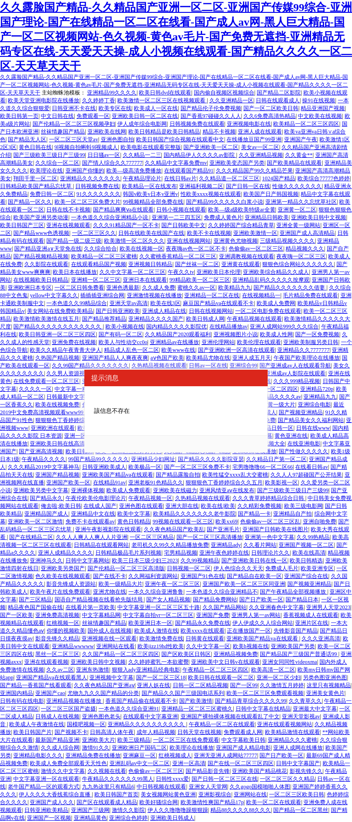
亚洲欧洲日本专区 (30, 287)
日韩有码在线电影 (22, 701)
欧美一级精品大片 (121, 584)
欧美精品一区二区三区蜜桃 (104, 256)
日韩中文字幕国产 (298, 763)
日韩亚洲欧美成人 (104, 467)
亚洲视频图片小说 (236, 334)
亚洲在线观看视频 (46, 662)
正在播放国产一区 (249, 631)
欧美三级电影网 (303, 506)
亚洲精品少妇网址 (153, 459)
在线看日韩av (311, 467)
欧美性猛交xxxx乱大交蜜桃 (235, 475)
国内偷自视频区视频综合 (224, 92)
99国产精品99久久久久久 (98, 459)
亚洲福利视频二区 (201, 186)
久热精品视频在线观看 (159, 365)
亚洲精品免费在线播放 (93, 755)
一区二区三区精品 (152, 537)
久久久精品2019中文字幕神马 (43, 467)
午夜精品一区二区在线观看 (222, 724)
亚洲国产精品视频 (57, 475)
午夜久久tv (181, 272)
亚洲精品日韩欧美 (267, 217)
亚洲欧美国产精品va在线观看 (117, 475)
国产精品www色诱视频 (41, 233)
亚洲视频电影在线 (249, 124)
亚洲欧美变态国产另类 (236, 163)
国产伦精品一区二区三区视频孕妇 (74, 124)
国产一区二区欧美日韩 (270, 108)
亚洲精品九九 (319, 397)
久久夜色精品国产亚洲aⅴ (104, 685)
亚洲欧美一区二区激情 (35, 521)
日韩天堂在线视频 (199, 732)
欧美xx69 (226, 521)
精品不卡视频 (219, 131)
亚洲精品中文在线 (93, 514)
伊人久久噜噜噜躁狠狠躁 (178, 810)
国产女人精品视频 (168, 599)
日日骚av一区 (104, 155)
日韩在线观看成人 (278, 100)
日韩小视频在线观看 (181, 209)
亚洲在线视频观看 (68, 225)
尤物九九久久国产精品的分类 (103, 693)
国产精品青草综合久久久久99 (250, 701)
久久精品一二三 (142, 155)
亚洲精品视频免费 (236, 654)
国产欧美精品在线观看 (294, 163)
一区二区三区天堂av (73, 139)
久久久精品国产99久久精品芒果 (254, 170)
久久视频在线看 (107, 771)
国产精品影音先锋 (208, 771)
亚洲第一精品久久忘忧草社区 (301, 202)
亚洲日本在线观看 (145, 280)
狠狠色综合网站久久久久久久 (298, 264)
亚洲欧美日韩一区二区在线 (145, 116)
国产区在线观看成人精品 (107, 802)
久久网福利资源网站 (153, 576)
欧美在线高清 (308, 553)
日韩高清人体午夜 (112, 732)
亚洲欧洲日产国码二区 (139, 747)
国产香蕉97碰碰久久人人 (211, 116)
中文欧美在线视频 (320, 116)
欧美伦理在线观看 (259, 342)
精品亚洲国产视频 (323, 108)
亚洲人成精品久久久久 (65, 553)
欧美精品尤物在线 (208, 358)
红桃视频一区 (62, 623)
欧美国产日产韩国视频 (270, 194)
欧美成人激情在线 (156, 631)
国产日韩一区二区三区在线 (225, 779)
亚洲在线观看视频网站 (284, 724)
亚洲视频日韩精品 (150, 264)
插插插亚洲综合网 (102, 295)
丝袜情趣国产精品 (63, 131)
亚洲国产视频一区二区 (306, 545)
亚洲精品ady (226, 545)
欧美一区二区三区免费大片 (88, 202)
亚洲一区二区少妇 (279, 677)
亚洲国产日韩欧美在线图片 (275, 529)
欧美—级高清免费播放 (133, 170)
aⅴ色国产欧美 (166, 358)
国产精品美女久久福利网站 (311, 420)
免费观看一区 (93, 116)
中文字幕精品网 (101, 615)
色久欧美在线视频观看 (62, 576)
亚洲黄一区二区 (297, 209)
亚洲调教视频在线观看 (246, 256)
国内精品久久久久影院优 (176, 326)
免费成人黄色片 (223, 217)
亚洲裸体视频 (87, 490)
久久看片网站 (259, 545)
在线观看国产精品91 (189, 170)
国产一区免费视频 (317, 334)
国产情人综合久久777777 (112, 163)
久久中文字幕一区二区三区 (132, 272)
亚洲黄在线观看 (240, 264)
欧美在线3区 (165, 303)
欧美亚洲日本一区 (150, 623)
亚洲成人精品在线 (164, 311)
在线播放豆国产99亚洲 (253, 139)
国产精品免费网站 (215, 599)
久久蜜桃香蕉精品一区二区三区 (177, 256)
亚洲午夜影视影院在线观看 (108, 529)
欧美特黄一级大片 (273, 404)
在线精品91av (109, 482)
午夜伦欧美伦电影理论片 (96, 498)
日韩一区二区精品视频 (200, 685)
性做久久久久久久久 (297, 186)
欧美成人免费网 (276, 303)
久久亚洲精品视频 (261, 155)
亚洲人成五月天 (251, 358)
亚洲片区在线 (311, 623)
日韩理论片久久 (270, 553)
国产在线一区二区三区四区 (241, 763)
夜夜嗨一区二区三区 (301, 256)
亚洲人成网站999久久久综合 (284, 326)
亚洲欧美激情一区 (255, 233)
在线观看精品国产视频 (98, 264)
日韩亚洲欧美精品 (46, 810)
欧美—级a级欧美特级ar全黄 (241, 209)
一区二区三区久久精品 (287, 779)
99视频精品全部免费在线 (153, 202)
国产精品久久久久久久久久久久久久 (58, 326)
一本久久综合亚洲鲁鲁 (155, 592)
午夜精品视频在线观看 (254, 319)
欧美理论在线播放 (192, 747)
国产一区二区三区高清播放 (209, 537)
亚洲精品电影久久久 (38, 755)
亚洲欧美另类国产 (63, 568)
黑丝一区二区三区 (57, 654)
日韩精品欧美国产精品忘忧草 (36, 186)
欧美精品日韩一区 (271, 428)
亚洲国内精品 (16, 693)
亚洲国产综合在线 (306, 576)
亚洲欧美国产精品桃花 (259, 771)
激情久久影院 (128, 810)
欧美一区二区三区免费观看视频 (264, 693)
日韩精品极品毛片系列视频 (128, 553)
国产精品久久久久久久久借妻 (289, 287)
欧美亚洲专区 (317, 568)
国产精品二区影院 (279, 92)
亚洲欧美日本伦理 (219, 272)
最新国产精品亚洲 (57, 740)
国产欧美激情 (195, 701)
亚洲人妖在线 (153, 685)
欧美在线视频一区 (142, 248)
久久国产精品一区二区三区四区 (120, 654)
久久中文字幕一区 (208, 646)
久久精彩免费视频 (259, 506)
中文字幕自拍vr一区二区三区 (158, 615)
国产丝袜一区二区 (197, 264)
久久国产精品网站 (225, 607)
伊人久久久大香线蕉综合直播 (55, 794)
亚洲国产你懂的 (85, 170)
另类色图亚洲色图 (325, 677)
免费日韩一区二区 (52, 194)
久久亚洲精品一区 (231, 100)
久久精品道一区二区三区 (229, 178)
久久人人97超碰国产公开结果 (306, 475)
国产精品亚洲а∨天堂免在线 (47, 248)
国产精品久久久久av (276, 397)
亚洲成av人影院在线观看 (295, 373)
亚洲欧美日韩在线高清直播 (63, 443)
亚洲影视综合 (214, 794)
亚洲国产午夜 (300, 139)
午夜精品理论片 (142, 178)
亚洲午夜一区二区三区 (172, 584)
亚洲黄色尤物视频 (236, 241)
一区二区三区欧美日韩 (296, 794)
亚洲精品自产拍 (292, 514)
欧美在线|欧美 (218, 506)
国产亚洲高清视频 (41, 451)
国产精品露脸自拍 (178, 475)
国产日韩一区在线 (248, 186)
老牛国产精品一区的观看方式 (43, 786)
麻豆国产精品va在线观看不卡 (218, 303)
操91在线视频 (318, 100)
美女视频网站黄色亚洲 (168, 794)
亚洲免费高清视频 (57, 615)
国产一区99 (244, 685)
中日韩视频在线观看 (161, 786)
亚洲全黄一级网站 (298, 225)
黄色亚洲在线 (291, 436)
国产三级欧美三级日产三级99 (49, 155)
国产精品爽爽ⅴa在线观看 (123, 209)
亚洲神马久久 (46, 560)
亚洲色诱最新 (122, 287)
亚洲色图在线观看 (141, 506)
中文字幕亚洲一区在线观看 (46, 779)
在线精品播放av (228, 326)
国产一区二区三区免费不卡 (197, 467)
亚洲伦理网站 (218, 342)
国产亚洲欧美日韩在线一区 (254, 560)
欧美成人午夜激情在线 (36, 724)
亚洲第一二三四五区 (176, 217)
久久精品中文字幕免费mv (176, 163)
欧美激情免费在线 (161, 638)
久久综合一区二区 (57, 163)
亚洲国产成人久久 (52, 802)
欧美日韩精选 (306, 560)
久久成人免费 (158, 287)
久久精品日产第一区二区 (276, 459)
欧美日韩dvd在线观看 (165, 92)
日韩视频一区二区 (189, 568)
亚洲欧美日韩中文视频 (318, 217)
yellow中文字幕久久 (54, 295)
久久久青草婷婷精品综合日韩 (268, 498)
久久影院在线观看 (46, 264)
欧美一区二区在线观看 (273, 802)
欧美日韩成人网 (205, 319)
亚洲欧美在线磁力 (175, 490)
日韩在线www (313, 428)
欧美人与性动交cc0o (123, 342)
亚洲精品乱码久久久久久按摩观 (270, 280)
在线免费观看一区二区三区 (46, 381)
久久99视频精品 (200, 560)
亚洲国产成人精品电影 (243, 747)
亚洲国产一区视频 (49, 818)
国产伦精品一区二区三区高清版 (126, 568)
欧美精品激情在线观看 (292, 732)
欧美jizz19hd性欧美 (161, 646)
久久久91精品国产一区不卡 (126, 225)
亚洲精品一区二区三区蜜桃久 (197, 708)
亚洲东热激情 (92, 669)
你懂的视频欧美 (66, 631)
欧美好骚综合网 (158, 802)
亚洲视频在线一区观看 (109, 638)
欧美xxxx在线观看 (203, 631)
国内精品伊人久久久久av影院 (200, 155)
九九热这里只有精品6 (108, 786)
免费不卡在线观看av (90, 521)
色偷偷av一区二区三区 (256, 248)
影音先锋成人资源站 (71, 584)
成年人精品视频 (156, 732)
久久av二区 (59, 669)
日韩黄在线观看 (205, 638)
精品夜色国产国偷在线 (35, 607)
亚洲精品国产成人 (46, 514)
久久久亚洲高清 (321, 638)
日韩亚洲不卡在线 (74, 108)
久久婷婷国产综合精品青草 (241, 225)
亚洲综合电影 (314, 404)
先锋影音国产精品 (296, 631)
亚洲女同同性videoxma (289, 662)
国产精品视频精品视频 (40, 256)
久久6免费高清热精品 (269, 116)
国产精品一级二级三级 (73, 241)
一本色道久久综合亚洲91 (129, 708)
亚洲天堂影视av (301, 716)
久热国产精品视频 (57, 358)
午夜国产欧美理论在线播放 (307, 358)
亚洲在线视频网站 (189, 241)
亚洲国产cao (50, 693)
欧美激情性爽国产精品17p (212, 802)
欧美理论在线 (46, 170)
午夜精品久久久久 (44, 459)
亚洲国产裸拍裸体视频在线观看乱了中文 (230, 716)
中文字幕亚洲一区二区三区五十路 (158, 607)
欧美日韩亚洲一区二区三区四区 (57, 334)
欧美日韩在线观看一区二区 (221, 677)
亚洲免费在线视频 (74, 342)
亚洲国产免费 (212, 615)
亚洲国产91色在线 (203, 576)
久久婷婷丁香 (98, 100)
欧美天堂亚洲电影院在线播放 (43, 100)
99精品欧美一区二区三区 (200, 280)
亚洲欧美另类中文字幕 (40, 490)
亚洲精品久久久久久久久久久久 (147, 724)
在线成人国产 (99, 506)
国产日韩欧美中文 (183, 225)
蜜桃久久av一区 (196, 287)
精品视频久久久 (305, 248)
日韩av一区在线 (208, 365)
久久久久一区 (35, 389)
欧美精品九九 (234, 287)
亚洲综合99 (243, 365)
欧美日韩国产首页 (116, 794)
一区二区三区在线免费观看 (186, 740)
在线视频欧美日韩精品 (40, 280)
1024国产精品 (278, 178)
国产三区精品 (35, 599)
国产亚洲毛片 (223, 529)
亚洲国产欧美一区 (68, 482)
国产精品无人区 (27, 139)
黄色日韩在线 (35, 147)
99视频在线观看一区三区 (183, 521)
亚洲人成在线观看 (260, 131)
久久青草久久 (305, 701)
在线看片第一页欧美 (90, 607)
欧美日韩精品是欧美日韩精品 (164, 131)
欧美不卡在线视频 (209, 233)
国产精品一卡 (254, 514)
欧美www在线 (178, 350)
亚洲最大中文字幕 (315, 708)
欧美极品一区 (144, 467)
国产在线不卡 (109, 576)
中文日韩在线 (57, 116)
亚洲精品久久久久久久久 (90, 178)
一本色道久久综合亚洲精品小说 (110, 217)
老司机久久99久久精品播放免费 (170, 545)
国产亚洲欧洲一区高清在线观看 (236, 350)
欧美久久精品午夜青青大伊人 (65, 350)
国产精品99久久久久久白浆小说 (224, 202)
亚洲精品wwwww (73, 646)
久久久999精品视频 (296, 381)
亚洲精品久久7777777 (303, 350)
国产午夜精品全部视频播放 (293, 592)
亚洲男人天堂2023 (328, 607)
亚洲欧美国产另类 (293, 646)
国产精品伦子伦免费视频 (211, 108)
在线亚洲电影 (303, 443)
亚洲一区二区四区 (276, 389)
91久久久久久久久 (99, 194)
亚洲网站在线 (250, 794)
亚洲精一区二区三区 (96, 280)
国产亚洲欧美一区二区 (210, 147)
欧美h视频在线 (251, 646)
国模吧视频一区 (86, 724)
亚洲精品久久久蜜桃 (292, 740)
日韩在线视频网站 (211, 311)
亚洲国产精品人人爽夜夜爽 (115, 358)
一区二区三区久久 (94, 233)
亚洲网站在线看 (115, 646)
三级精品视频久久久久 (287, 241)
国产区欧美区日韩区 (186, 654)
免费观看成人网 (243, 732)
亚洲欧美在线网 (107, 131)
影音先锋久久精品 (57, 638)
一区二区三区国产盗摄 (68, 708)
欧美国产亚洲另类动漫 (40, 217)
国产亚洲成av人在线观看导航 (294, 365)
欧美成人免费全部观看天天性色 (68, 763)
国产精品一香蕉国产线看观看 (36, 685)
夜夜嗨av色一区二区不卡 (196, 248)
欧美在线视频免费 (57, 404)
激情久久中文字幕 (63, 771)
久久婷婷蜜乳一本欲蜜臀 (158, 662)
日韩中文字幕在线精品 (263, 708)
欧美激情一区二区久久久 (134, 241)
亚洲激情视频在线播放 (154, 295)
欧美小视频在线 (124, 326)
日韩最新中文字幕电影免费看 (82, 397)
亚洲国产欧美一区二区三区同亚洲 (244, 584)
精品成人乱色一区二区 (131, 350)
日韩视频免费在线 (97, 186)
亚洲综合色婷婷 (128, 818)
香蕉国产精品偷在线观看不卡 (141, 701)
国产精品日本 (302, 599)
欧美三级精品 (133, 740)
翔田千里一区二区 (35, 178)
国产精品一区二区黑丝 (300, 810)
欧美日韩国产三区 (22, 225)
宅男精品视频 (180, 553)
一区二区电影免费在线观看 (268, 311)
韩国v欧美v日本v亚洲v (150, 194)
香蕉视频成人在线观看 (310, 615)
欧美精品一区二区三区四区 (306, 124)
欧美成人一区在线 (156, 108)
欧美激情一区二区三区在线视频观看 (162, 100)
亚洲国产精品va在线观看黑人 (51, 677)
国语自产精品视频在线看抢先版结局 (99, 599)
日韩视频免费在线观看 (197, 124)
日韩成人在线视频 (57, 716)
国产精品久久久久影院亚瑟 (211, 459)
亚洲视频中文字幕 (111, 677)
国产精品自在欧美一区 (254, 576)
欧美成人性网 (276, 334)
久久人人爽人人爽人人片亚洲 (91, 537)
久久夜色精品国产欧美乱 (174, 529)
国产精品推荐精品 (104, 319)
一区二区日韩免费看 (79, 287)
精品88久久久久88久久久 (240, 810)
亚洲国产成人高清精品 (307, 233)
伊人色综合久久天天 (238, 568)
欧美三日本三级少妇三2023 (145, 560)
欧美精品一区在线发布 (149, 186)
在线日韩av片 (180, 178)
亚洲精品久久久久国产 (155, 319)
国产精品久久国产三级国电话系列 (183, 693)
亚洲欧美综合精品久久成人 (276, 272)
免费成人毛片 (281, 568)
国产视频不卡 (71, 732)
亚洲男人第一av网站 (255, 615)
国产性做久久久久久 (303, 451)
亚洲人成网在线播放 (298, 747)
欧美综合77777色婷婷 (323, 178)
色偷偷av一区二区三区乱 (270, 521)
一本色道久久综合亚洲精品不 (222, 592)
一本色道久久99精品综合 (76, 303)
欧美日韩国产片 (32, 732)
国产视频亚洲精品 (301, 412)
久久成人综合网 (60, 747)
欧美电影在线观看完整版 (151, 147)
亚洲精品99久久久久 (112, 92)
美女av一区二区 (260, 147)
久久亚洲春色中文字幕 (276, 607)
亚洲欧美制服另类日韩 (310, 342)
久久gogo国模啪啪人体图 (260, 786)
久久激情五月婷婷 (282, 685)
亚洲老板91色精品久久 (155, 482)
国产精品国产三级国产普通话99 (299, 654)
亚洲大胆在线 (181, 506)
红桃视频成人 (175, 755)
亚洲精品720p (316, 389)
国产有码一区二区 (121, 334)
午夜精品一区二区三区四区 (215, 669)
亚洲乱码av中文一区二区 (140, 763)
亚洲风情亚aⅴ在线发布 (226, 490)
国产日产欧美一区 (261, 599)
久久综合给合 (100, 248)
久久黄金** (299, 155)
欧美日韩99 (79, 451)
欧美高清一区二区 (273, 669)
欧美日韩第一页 (19, 116)
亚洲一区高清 (188, 763)
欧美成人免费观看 (128, 490)
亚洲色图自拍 (117, 139)
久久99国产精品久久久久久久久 (90, 365)
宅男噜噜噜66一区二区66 (262, 467)
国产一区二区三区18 (161, 677)
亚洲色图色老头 (101, 716)
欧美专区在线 (115, 108)
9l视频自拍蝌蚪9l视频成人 (86, 147)
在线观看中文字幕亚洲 (150, 716)
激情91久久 (96, 747)
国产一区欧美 (16, 615)
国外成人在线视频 (110, 631)
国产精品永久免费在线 (202, 623)
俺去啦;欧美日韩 (61, 506)
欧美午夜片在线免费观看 (60, 592)
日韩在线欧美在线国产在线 (151, 233)
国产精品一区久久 (30, 202)
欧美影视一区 (281, 482)
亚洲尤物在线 (109, 592)
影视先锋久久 (306, 771)
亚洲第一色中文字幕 (269, 537)
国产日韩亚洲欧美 (118, 311)
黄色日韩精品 (133, 521)
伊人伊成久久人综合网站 (262, 623)
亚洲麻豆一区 (139, 755)
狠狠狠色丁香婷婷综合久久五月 (74, 420)
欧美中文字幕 (133, 514)
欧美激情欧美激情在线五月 (46, 319)
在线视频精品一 (261, 295)
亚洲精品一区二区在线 (211, 295)
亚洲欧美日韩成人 (172, 818)
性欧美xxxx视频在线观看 (211, 194)
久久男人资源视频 (68, 373)
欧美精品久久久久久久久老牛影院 (194, 514)
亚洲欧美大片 (98, 740)
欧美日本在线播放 (75, 272)
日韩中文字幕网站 (88, 560)
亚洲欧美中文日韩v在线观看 (225, 662)
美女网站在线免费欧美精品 (60, 311)
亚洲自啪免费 (319, 521)
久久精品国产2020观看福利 (178, 334)
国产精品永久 (46, 498)
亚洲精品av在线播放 (174, 342)
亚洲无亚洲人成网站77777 (225, 755)
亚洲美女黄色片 (325, 693)
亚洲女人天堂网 (208, 786)
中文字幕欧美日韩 (243, 740)
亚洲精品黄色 (90, 818)
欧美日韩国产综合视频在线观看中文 (180, 139)
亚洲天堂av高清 (129, 303)
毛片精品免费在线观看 (310, 295)
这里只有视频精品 (329, 685)
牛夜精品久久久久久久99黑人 (118, 779)
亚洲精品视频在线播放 (74, 701)
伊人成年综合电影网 (142, 124)
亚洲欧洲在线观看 (53, 428)
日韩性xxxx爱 (172, 779)
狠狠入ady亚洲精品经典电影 (146, 669)
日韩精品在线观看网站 (101, 545)
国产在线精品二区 (31, 537)
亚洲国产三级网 (90, 810)
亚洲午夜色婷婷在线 (224, 553)
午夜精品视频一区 (150, 498)
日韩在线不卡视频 (68, 209)
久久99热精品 (313, 537)
